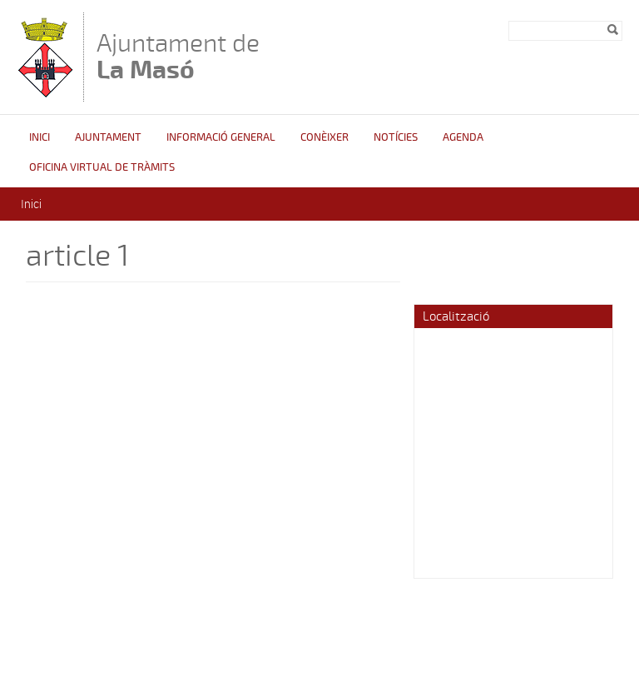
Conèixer (324, 137)
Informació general (220, 137)
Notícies (396, 137)
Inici (39, 137)
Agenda (463, 137)
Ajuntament (108, 137)
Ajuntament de (178, 56)
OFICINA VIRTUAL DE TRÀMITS (102, 167)
